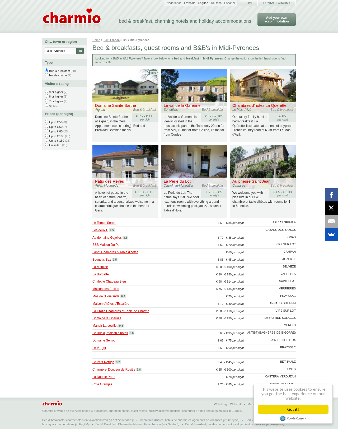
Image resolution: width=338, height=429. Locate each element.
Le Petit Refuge (103, 362)
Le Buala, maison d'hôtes (110, 333)
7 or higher (56, 101)
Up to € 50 (56, 122)
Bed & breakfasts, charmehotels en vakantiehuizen (75, 420)
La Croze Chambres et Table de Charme (120, 311)
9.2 (118, 362)
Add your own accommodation (276, 19)
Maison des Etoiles (105, 289)
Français (189, 2)
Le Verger (99, 348)
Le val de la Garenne (182, 105)
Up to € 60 (56, 126)
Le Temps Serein (104, 223)
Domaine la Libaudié (106, 318)
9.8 (121, 325)
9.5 (112, 230)
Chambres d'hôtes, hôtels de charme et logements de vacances (181, 420)
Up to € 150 (56, 140)
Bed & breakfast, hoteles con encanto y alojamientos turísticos (225, 424)
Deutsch (216, 2)
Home (249, 2)
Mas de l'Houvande (105, 296)
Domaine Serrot (103, 340)
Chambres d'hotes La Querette (259, 105)
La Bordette (100, 274)
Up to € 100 (56, 136)
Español (229, 2)
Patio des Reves (109, 181)
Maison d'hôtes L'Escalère (110, 304)
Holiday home (58, 75)
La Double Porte (103, 377)
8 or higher (56, 96)
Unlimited (55, 145)
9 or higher (56, 92)
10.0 (153, 73)
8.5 (125, 237)
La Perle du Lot (177, 181)
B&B (112, 39)
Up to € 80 (56, 131)
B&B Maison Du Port (106, 245)
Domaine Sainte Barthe (115, 105)
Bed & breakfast (59, 70)
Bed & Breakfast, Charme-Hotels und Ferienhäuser (128, 424)
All (50, 105)
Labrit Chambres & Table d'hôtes (115, 252)
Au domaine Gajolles (107, 237)
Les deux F (100, 230)
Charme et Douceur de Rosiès (113, 369)
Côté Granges (102, 384)
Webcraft (236, 404)
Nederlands (174, 2)
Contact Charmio (277, 2)
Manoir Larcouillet (105, 325)
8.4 (123, 296)
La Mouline (100, 267)
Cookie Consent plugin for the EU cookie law (293, 418)
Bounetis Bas (101, 259)
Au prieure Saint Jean (251, 181)
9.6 (132, 333)
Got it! (293, 409)
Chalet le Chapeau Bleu (109, 281)
